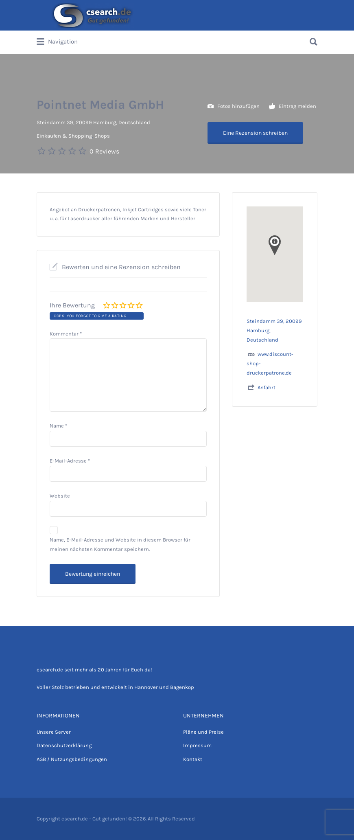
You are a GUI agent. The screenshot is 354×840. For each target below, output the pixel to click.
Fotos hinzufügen (234, 106)
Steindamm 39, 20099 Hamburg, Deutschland (93, 122)
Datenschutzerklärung (64, 745)
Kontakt (192, 759)
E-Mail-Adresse (70, 461)
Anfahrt (266, 387)
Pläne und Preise (203, 732)
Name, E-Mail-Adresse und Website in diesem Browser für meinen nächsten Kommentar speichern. (120, 544)
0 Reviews (104, 151)
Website (60, 496)
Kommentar (66, 334)
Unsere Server (54, 732)
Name (58, 426)
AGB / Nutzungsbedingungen (72, 759)
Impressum (197, 745)
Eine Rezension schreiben (255, 132)
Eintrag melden (292, 106)
